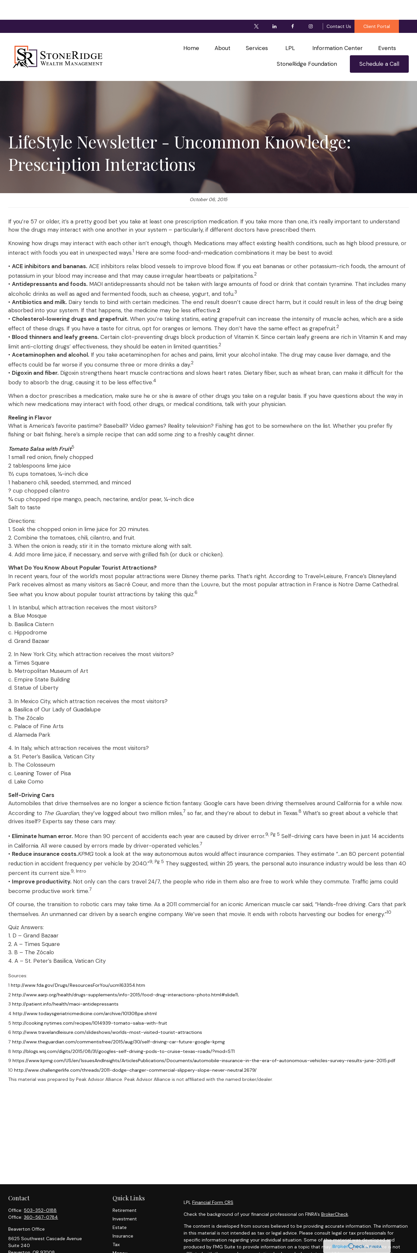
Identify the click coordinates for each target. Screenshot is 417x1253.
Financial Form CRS (212, 1183)
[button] (191, 28)
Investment (125, 1199)
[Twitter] (256, 6)
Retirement (125, 1190)
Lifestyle (122, 1242)
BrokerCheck (334, 1194)
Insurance (123, 1216)
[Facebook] (292, 6)
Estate (120, 1208)
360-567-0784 (41, 1197)
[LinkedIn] (274, 6)
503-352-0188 (40, 1190)
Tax (116, 1225)
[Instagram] (310, 6)
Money (120, 1233)
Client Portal (376, 7)
